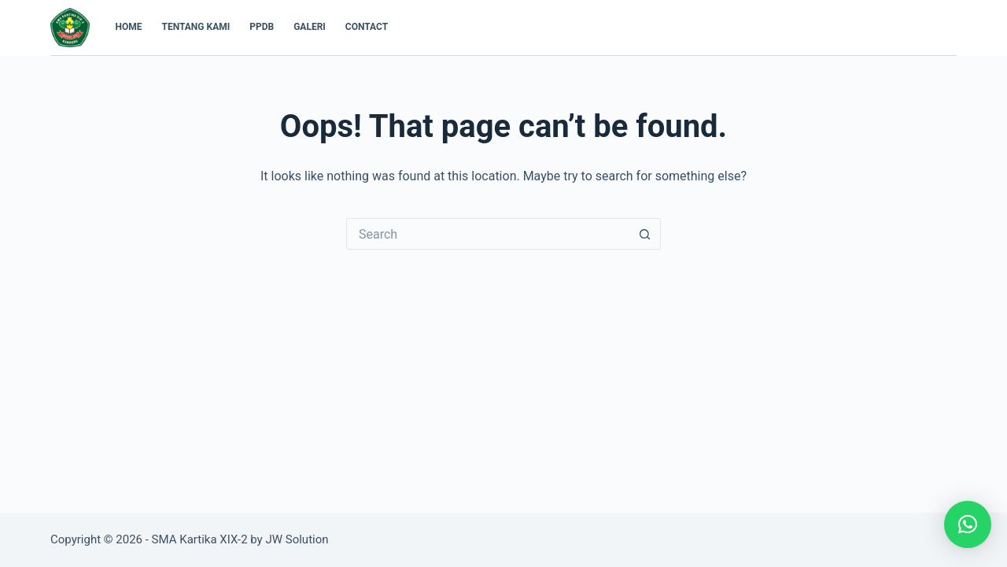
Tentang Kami (196, 26)
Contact (366, 26)
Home (129, 26)
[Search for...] (487, 234)
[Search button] (645, 234)
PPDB (261, 26)
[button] (967, 524)
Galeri (309, 26)
